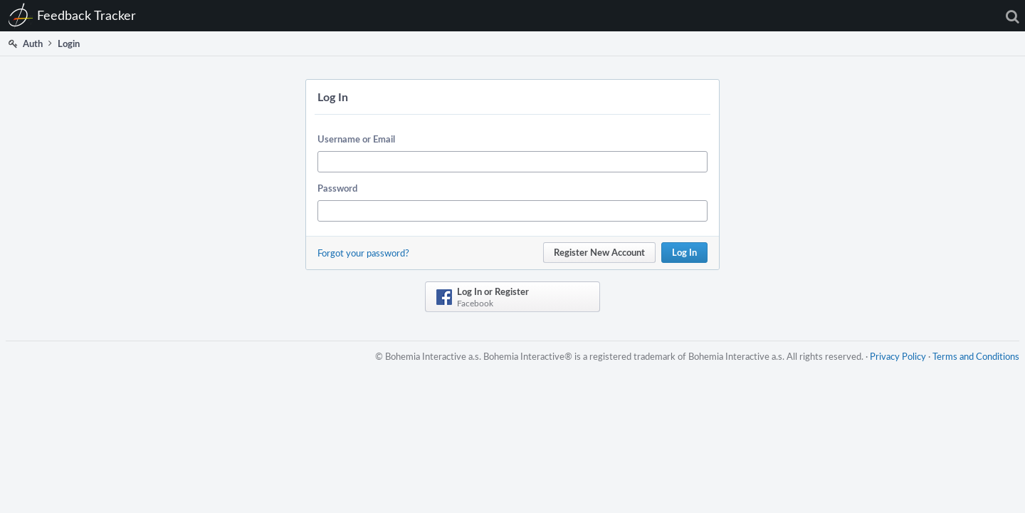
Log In (684, 252)
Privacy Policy (892, 364)
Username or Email (356, 139)
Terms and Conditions (970, 364)
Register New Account (599, 252)
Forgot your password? (363, 253)
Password (337, 188)
